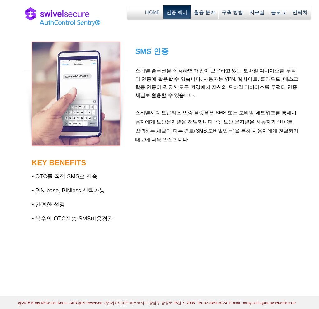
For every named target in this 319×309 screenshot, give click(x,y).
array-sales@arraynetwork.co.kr (269, 303)
